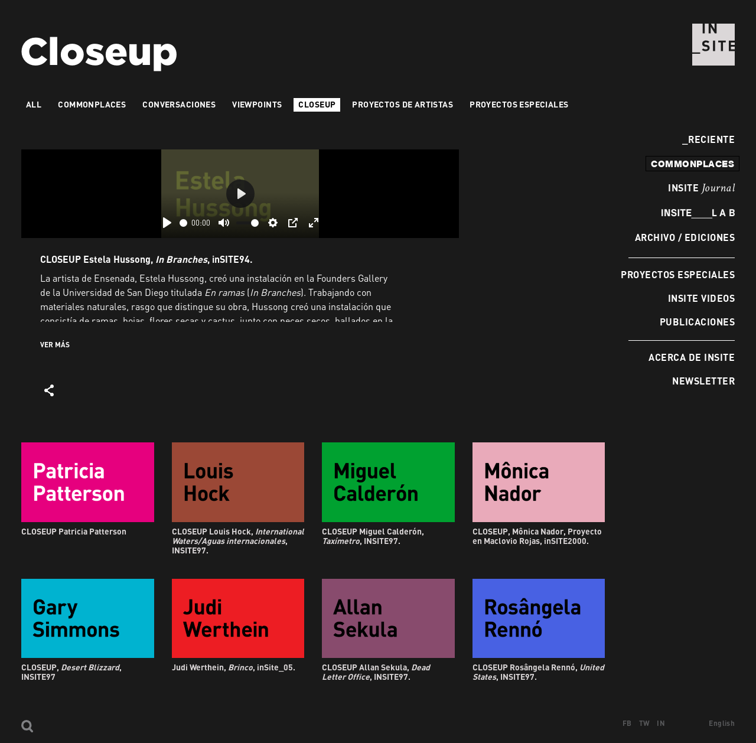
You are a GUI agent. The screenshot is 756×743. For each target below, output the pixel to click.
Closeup (316, 104)
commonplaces (692, 164)
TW (644, 723)
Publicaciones (697, 321)
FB (627, 723)
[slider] (183, 223)
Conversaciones (179, 104)
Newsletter (703, 380)
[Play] (167, 222)
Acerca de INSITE (692, 357)
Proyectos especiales (678, 274)
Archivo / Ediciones (685, 237)
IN (661, 723)
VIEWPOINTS (257, 104)
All (33, 104)
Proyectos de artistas (402, 104)
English (722, 723)
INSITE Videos (701, 298)
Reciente (708, 139)
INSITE (701, 188)
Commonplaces (92, 104)
